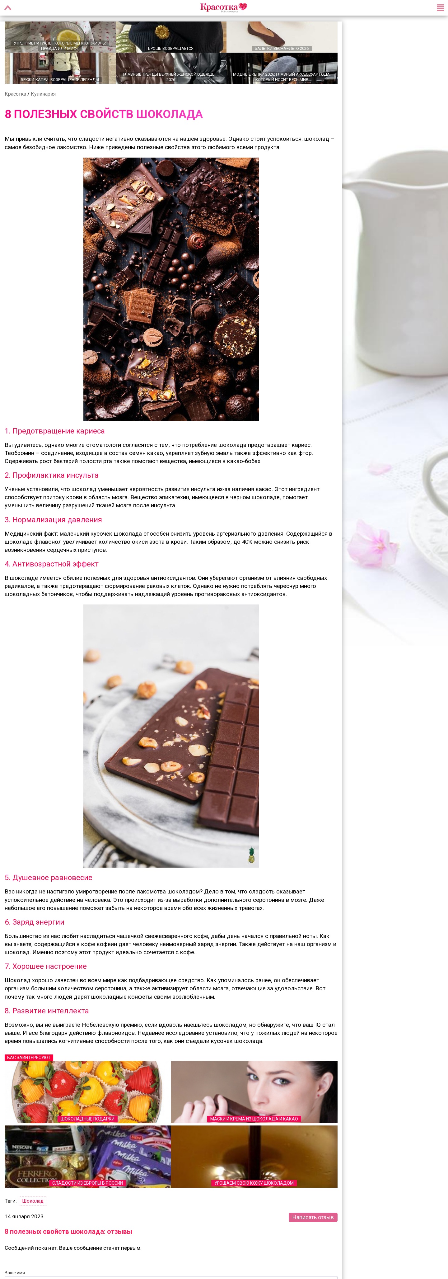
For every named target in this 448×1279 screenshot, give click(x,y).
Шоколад (33, 1200)
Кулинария (43, 94)
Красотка (15, 94)
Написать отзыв (313, 1216)
